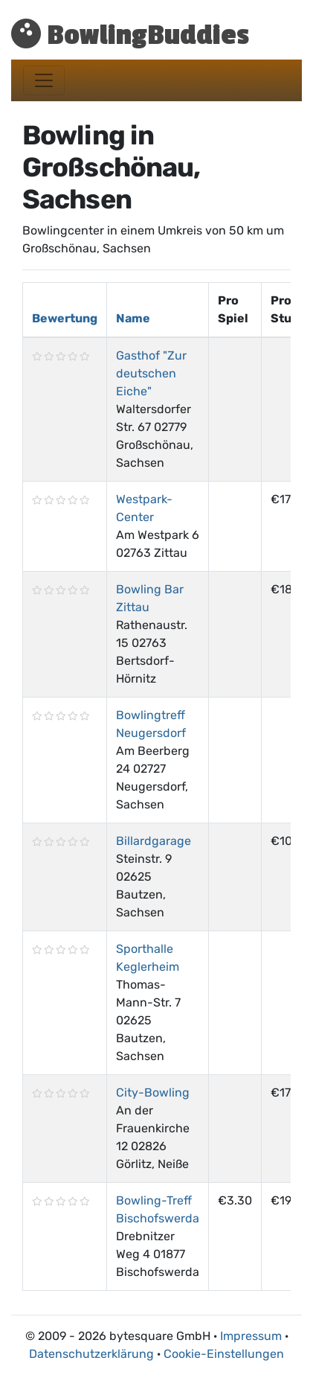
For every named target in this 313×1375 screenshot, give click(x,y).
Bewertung (64, 318)
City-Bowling (153, 1092)
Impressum (251, 1336)
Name (133, 318)
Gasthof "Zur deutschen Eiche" (151, 373)
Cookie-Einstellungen (224, 1354)
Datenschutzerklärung (91, 1354)
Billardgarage (153, 841)
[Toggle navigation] (44, 80)
